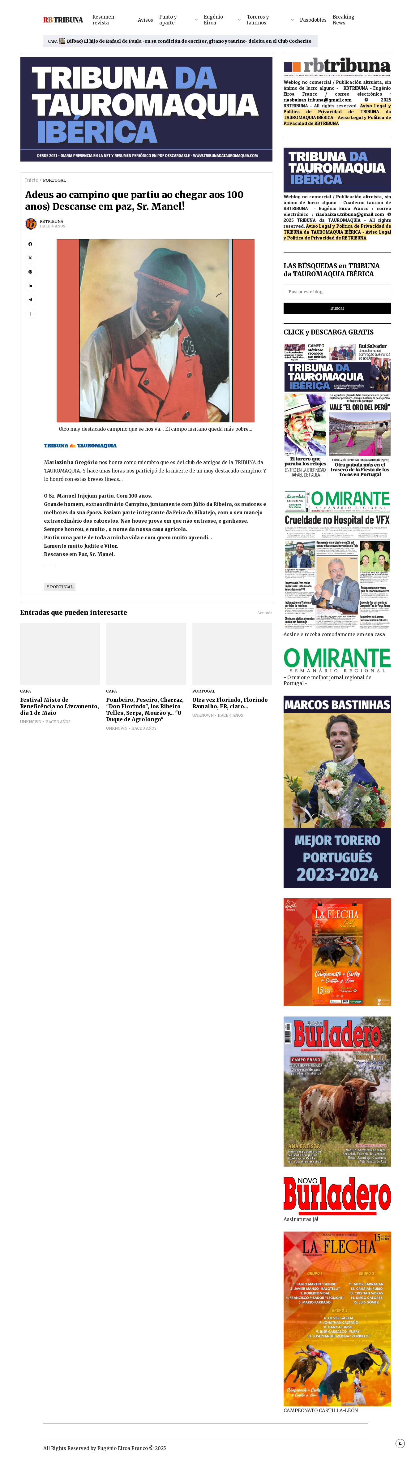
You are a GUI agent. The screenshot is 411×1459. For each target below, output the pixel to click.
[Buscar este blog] (337, 292)
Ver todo (265, 613)
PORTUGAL (54, 180)
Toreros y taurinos (258, 20)
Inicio (31, 180)
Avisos (145, 20)
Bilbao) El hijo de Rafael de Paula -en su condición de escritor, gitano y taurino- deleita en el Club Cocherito (189, 41)
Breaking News (343, 20)
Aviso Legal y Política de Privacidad (337, 108)
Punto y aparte (168, 20)
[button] (30, 314)
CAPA (53, 41)
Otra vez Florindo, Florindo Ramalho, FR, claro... (230, 703)
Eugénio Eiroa (213, 20)
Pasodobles (313, 20)
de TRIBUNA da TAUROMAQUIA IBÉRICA (337, 229)
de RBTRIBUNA (323, 123)
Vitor (110, 546)
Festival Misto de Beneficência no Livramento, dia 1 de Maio (59, 706)
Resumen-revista (104, 20)
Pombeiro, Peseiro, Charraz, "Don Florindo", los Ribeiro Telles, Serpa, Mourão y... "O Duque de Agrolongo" (145, 710)
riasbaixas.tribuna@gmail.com (318, 100)
